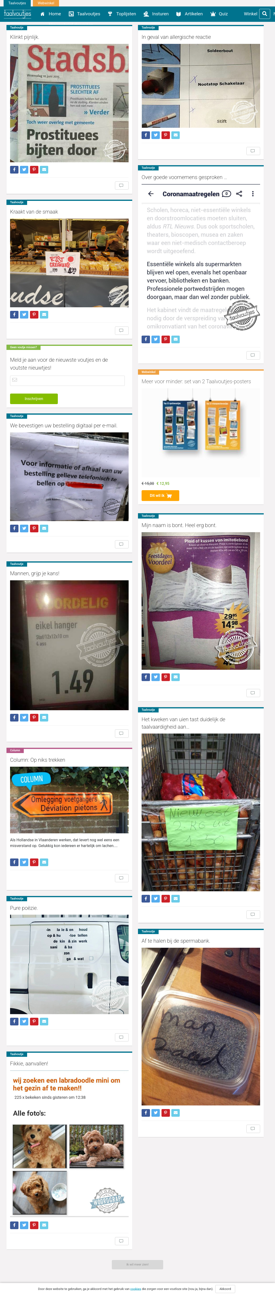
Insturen (160, 14)
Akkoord (225, 1289)
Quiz (223, 14)
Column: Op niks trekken (37, 710)
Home (55, 14)
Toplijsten (126, 14)
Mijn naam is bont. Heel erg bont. (163, 490)
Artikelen (194, 14)
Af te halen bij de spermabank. (160, 865)
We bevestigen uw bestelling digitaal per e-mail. (64, 398)
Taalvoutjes (17, 3)
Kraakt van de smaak (34, 196)
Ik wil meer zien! (137, 1264)
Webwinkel (46, 3)
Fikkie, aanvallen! (29, 997)
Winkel (250, 14)
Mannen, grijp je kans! (34, 541)
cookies (135, 1288)
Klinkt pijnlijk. (24, 37)
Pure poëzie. (24, 855)
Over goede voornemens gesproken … (168, 166)
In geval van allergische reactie (160, 37)
